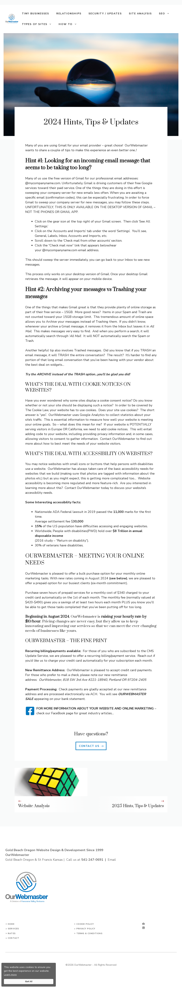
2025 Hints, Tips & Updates (138, 806)
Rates (12, 933)
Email (112, 860)
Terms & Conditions (89, 933)
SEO (166, 13)
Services (13, 928)
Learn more (10, 974)
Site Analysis (140, 13)
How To (69, 24)
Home (11, 924)
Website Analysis (34, 806)
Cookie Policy (85, 924)
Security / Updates (105, 13)
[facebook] (143, 924)
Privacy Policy (85, 928)
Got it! (28, 981)
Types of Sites (38, 24)
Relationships (68, 13)
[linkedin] (143, 928)
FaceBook (58, 713)
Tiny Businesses (35, 13)
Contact (13, 938)
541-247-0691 (92, 860)
